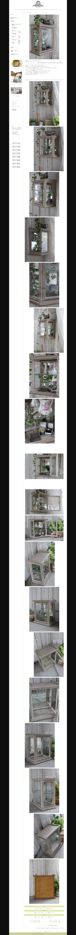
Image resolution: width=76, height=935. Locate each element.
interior (53, 928)
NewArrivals (29, 12)
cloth (50, 928)
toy (58, 928)
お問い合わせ (14, 103)
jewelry (56, 928)
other (61, 928)
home (63, 928)
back (36, 928)
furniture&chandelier (41, 928)
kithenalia (46, 928)
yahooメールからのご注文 (16, 106)
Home (24, 12)
